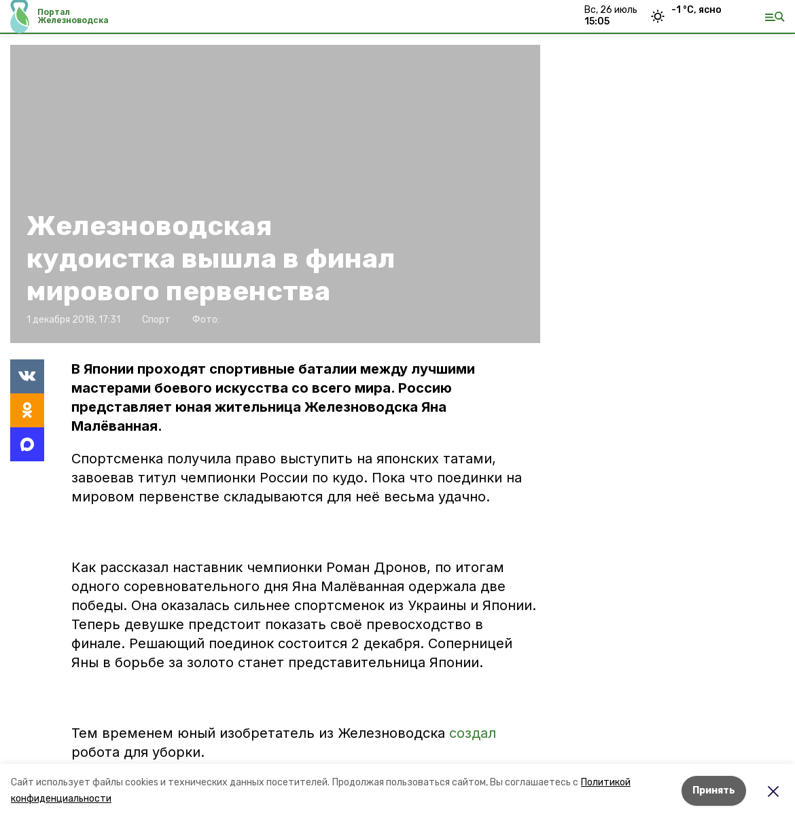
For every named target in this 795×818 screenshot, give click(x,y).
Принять (713, 790)
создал (472, 733)
